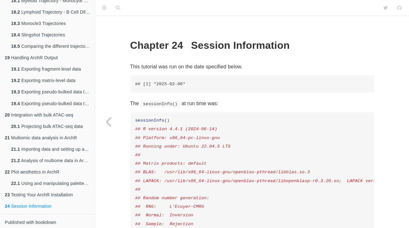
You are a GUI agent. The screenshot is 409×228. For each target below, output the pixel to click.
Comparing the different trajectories (52, 45)
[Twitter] (386, 8)
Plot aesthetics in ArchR (32, 171)
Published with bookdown (30, 222)
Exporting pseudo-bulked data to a (53, 92)
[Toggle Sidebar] (104, 8)
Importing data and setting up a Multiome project (53, 149)
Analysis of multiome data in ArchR (51, 160)
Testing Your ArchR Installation (39, 194)
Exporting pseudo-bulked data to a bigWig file (53, 103)
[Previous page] (109, 122)
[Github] (399, 8)
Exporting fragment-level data (46, 68)
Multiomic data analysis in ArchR (41, 137)
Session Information (28, 206)
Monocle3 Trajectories (38, 22)
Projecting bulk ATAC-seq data (47, 126)
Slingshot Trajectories (38, 34)
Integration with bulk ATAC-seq (39, 114)
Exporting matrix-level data (43, 79)
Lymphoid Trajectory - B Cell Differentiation (53, 11)
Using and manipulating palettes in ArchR (53, 183)
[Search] (118, 8)
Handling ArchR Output (31, 57)
